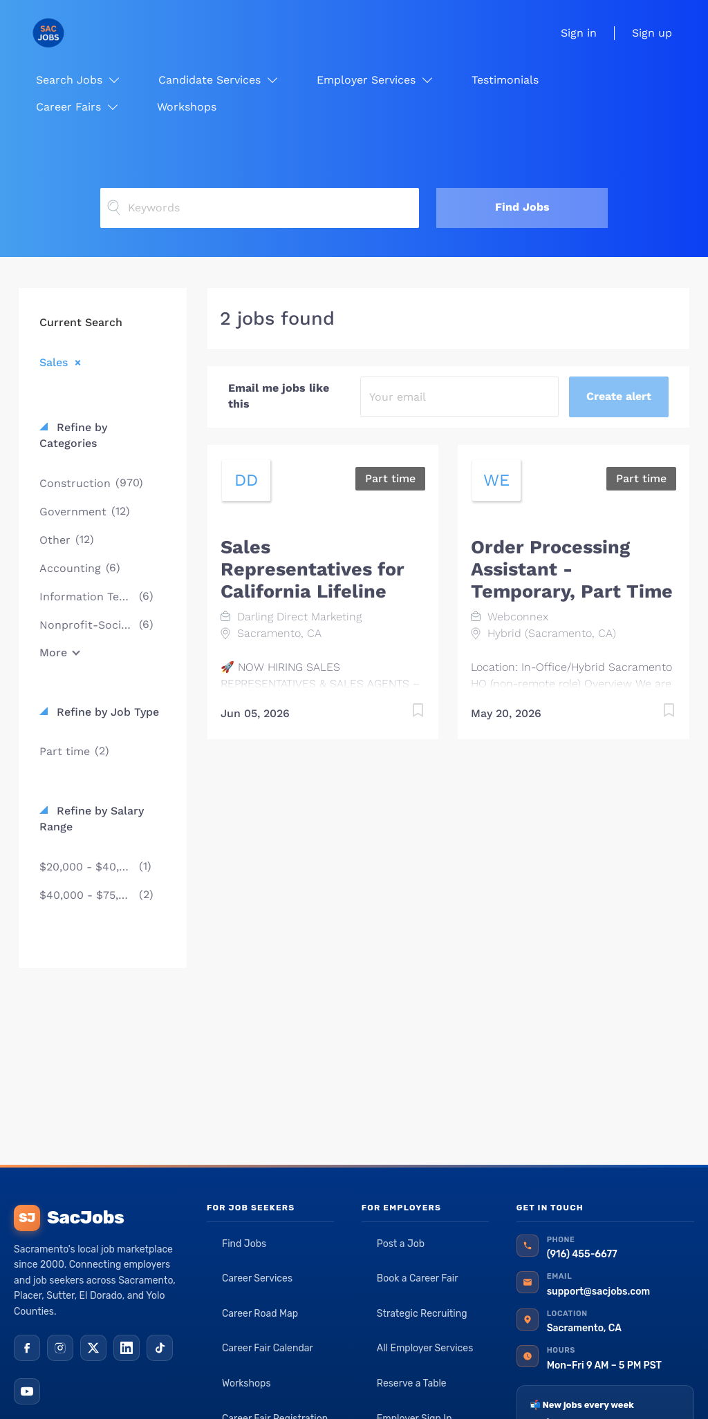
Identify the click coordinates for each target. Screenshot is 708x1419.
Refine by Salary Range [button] (91, 818)
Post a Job (401, 1244)
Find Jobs (522, 206)
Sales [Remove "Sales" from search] (53, 362)
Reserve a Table (412, 1383)
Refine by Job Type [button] (106, 711)
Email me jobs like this (278, 395)
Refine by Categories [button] (73, 435)
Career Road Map (260, 1314)
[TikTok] (160, 1348)
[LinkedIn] (126, 1348)
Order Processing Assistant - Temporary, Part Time (572, 569)
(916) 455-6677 (582, 1254)
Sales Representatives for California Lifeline (312, 569)
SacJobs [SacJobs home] (69, 1218)
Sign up (652, 32)
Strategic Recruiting (422, 1314)
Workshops (246, 1383)
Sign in (579, 32)
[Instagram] (60, 1348)
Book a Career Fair (417, 1278)
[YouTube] (27, 1391)
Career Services (257, 1278)
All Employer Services (425, 1348)
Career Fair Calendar (267, 1348)
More (53, 652)
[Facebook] (27, 1348)
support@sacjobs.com (598, 1291)
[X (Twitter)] (93, 1348)
